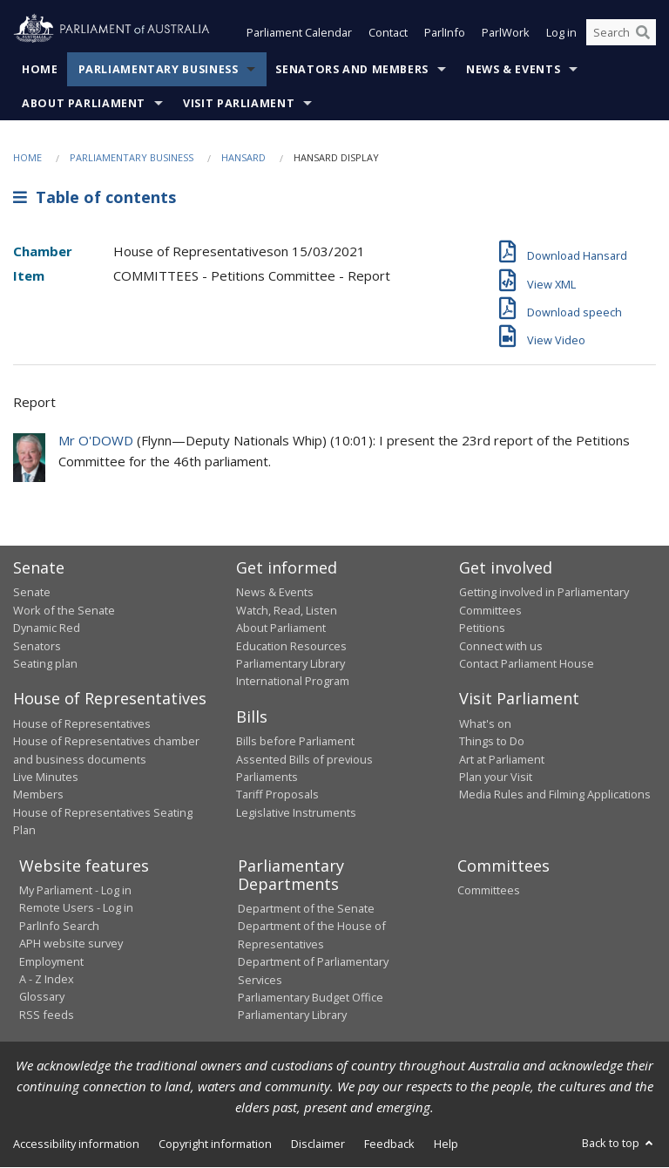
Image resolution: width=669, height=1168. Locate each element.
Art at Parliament (501, 759)
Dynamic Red (46, 628)
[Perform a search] (643, 33)
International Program (292, 681)
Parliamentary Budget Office (310, 997)
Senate (32, 593)
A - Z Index (46, 979)
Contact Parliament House (526, 663)
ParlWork (506, 33)
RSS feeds (46, 1014)
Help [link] (446, 1143)
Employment (51, 961)
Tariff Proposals (277, 795)
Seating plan (45, 663)
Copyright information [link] (215, 1143)
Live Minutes (45, 776)
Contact (388, 33)
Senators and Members (352, 69)
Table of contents (94, 197)
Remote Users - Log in (76, 908)
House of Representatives (82, 723)
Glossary (41, 997)
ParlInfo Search (59, 926)
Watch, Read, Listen (286, 610)
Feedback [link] (389, 1143)
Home (40, 69)
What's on (485, 723)
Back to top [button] (619, 1143)
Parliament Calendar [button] (299, 33)
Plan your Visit (495, 776)
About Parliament (83, 103)
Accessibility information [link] (76, 1143)
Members (38, 795)
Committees (488, 891)
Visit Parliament (238, 103)
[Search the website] (621, 33)
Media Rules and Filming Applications (555, 795)
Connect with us (501, 646)
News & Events (513, 69)
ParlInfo (444, 33)
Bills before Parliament (295, 742)
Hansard (243, 157)
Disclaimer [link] (318, 1143)
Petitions (482, 628)
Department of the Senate (306, 909)
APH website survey (71, 944)
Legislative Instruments (296, 812)
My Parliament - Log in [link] (75, 891)
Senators (37, 646)
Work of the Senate (64, 610)
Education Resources (291, 646)
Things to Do (491, 742)
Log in (561, 33)
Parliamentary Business (158, 69)
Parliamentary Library (290, 663)
